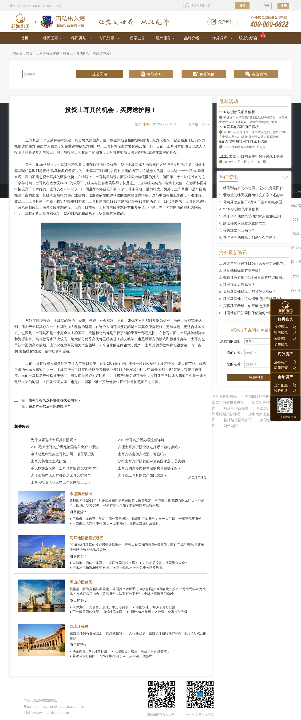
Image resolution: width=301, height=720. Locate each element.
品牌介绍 (194, 38)
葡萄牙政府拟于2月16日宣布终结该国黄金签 (258, 202)
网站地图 (231, 426)
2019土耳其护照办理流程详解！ (143, 440)
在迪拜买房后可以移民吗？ (49, 406)
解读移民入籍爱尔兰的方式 (244, 223)
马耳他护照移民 (224, 396)
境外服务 (166, 38)
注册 (284, 6)
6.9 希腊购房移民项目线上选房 (243, 142)
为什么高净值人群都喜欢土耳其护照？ (61, 475)
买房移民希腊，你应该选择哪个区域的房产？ (258, 306)
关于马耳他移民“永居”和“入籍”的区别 (252, 216)
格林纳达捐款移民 (238, 420)
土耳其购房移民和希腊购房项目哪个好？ (149, 468)
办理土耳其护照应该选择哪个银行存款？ (149, 447)
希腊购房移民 (81, 494)
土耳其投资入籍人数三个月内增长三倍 (61, 482)
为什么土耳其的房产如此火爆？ (142, 475)
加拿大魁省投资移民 (228, 402)
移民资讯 (109, 38)
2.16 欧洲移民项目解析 (237, 112)
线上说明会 (253, 36)
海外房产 (222, 38)
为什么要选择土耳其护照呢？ (54, 440)
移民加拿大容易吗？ (239, 230)
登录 (266, 6)
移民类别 (81, 38)
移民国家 (53, 38)
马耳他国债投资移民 (86, 538)
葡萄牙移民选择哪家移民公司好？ (54, 400)
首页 (24, 38)
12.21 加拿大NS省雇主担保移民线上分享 (251, 156)
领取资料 (154, 74)
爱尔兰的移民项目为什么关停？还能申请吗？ (258, 195)
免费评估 (225, 22)
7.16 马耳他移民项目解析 (239, 127)
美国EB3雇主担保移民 (262, 396)
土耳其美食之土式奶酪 (48, 461)
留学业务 (137, 38)
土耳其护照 (176, 146)
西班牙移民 (79, 626)
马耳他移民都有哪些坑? (241, 270)
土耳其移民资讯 (47, 53)
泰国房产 (263, 408)
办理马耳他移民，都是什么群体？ (249, 237)
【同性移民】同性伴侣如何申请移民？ (253, 313)
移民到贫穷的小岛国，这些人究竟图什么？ (256, 188)
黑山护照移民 (81, 582)
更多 (286, 177)
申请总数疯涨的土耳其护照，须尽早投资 (62, 454)
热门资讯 (228, 177)
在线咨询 (259, 74)
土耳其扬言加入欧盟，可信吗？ (142, 454)
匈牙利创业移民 (236, 408)
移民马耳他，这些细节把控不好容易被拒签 (256, 299)
